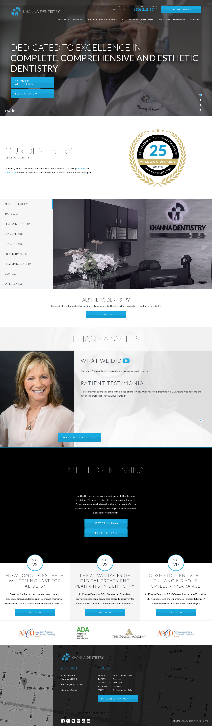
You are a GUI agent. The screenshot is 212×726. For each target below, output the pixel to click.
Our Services (78, 19)
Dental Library (180, 721)
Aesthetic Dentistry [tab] (16, 204)
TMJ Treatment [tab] (13, 214)
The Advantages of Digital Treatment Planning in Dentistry (105, 581)
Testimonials (194, 19)
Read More (34, 612)
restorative (11, 172)
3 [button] (201, 429)
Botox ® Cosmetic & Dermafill (102, 19)
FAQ (207, 721)
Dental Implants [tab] (14, 234)
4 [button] (201, 434)
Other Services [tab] (13, 283)
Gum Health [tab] (11, 273)
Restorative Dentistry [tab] (17, 224)
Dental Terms (196, 721)
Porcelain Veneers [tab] (15, 254)
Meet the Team (106, 532)
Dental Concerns (129, 19)
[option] (106, 58)
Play (9, 111)
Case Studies (164, 19)
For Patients (179, 19)
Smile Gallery (148, 19)
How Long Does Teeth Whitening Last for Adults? (35, 581)
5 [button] (201, 439)
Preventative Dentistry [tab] (18, 264)
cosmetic (81, 168)
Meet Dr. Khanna (106, 523)
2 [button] (201, 424)
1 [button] (200, 93)
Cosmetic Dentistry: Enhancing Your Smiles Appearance (176, 581)
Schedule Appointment (178, 9)
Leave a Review (26, 93)
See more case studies (79, 437)
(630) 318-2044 (145, 9)
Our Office (63, 19)
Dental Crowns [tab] (14, 244)
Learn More (106, 314)
